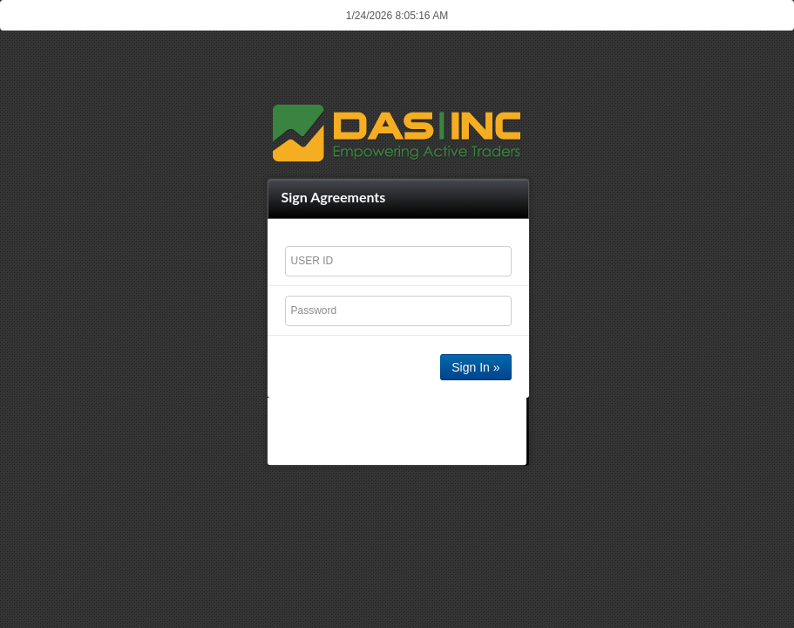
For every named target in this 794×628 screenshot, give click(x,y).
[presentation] (399, 431)
